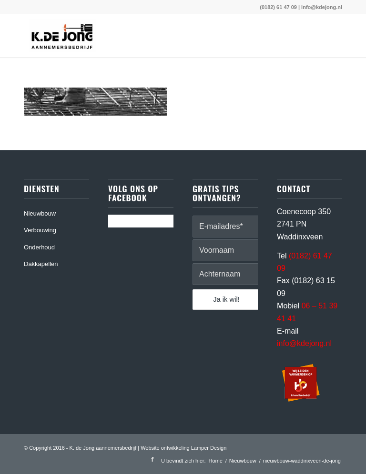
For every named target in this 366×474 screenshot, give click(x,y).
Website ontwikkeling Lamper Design (183, 448)
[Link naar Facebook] (152, 459)
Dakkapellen (41, 263)
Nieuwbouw (40, 213)
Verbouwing (40, 230)
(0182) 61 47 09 (278, 7)
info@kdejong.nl (321, 7)
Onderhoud (39, 247)
